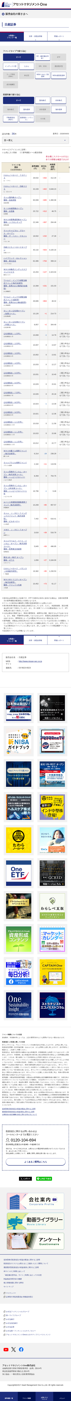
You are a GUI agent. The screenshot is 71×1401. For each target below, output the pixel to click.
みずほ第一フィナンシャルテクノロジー (21, 1331)
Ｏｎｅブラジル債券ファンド (15, 463)
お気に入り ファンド (44, 1398)
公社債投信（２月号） (13, 344)
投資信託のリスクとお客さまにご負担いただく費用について (26, 1263)
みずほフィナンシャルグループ (17, 1312)
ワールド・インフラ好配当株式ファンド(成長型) (15, 299)
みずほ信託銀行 (12, 1323)
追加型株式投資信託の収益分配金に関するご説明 (18, 1109)
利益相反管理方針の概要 (13, 1279)
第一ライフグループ (13, 1315)
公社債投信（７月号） (13, 393)
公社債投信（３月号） (13, 353)
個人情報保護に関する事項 (13, 1283)
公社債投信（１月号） (13, 334)
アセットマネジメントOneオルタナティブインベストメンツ (28, 1335)
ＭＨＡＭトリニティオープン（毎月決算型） (15, 582)
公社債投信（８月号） (13, 402)
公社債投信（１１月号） (13, 432)
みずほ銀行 (10, 1319)
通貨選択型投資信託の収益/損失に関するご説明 (18, 1111)
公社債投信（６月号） (13, 383)
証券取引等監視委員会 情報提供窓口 (19, 1297)
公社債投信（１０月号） (13, 422)
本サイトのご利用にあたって (14, 1271)
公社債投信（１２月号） (13, 442)
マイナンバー (11, 1293)
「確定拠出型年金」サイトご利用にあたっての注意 (23, 1275)
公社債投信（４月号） (13, 363)
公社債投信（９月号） (13, 412)
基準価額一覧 (9, 1398)
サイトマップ (9, 1287)
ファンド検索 (26, 1398)
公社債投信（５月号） (13, 373)
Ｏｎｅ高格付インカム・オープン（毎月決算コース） (15, 474)
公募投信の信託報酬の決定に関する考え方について (19, 1114)
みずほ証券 (10, 1327)
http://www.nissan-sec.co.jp (30, 661)
